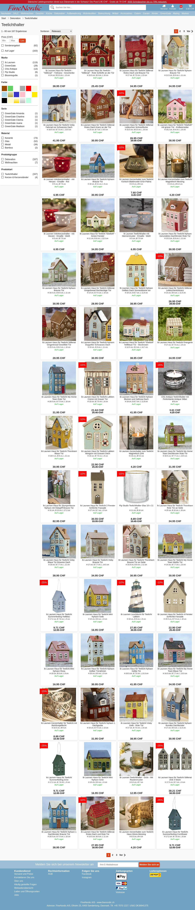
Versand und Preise (23, 874)
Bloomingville (19, 75)
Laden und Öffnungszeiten (27, 891)
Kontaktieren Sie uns (24, 877)
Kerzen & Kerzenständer (19, 177)
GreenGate (165, 13)
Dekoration (59, 13)
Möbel (115, 13)
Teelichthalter (19, 174)
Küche (49, 13)
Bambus (19, 148)
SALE (16, 13)
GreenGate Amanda (19, 113)
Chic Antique (19, 69)
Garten (146, 13)
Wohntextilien (89, 13)
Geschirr (40, 13)
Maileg (176, 13)
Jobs (16, 895)
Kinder (155, 13)
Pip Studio (19, 72)
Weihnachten (27, 13)
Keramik (19, 138)
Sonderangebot (19, 45)
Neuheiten (6, 13)
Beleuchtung (104, 13)
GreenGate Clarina (19, 120)
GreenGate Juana (19, 123)
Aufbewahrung (74, 13)
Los (22, 40)
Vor (190, 31)
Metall (19, 144)
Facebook (86, 874)
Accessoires (126, 13)
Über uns (18, 881)
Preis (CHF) (7, 37)
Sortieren (44, 31)
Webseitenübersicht (23, 888)
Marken (185, 13)
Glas (19, 141)
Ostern (137, 13)
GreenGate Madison (19, 126)
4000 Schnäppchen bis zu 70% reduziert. (147, 2)
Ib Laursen (19, 62)
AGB (50, 874)
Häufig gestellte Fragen (25, 884)
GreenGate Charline (19, 117)
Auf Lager (19, 51)
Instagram (87, 877)
